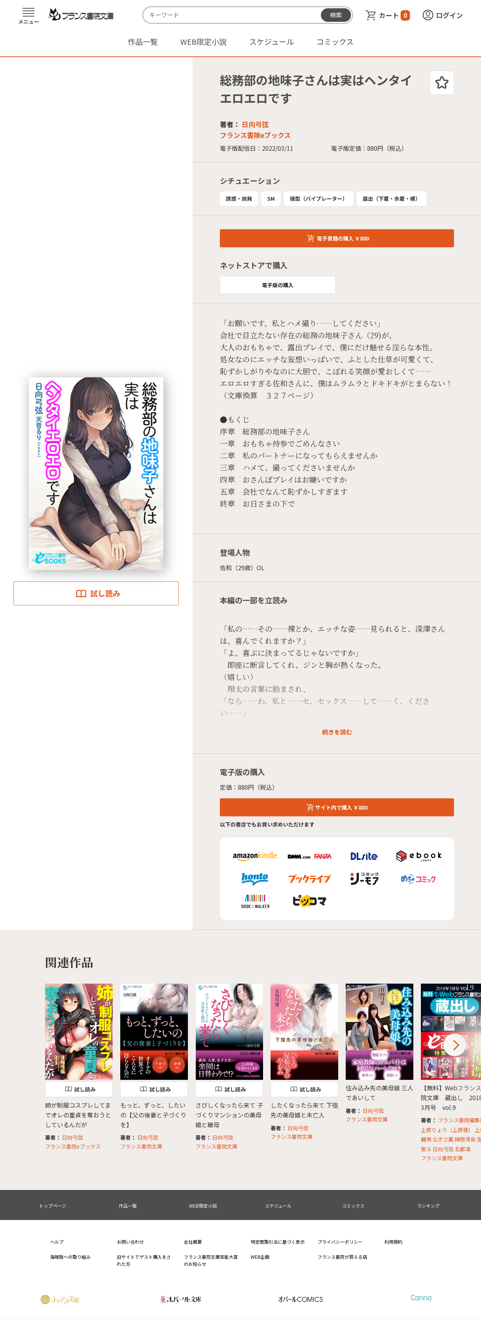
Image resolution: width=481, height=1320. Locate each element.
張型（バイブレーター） (319, 198)
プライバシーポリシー (340, 1241)
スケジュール (271, 41)
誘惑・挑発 (239, 198)
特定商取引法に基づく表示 (278, 1241)
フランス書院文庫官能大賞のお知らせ (211, 1260)
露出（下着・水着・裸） (391, 198)
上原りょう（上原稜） (447, 1130)
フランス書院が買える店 (342, 1256)
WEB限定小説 (203, 41)
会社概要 (193, 1241)
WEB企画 (260, 1256)
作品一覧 (143, 41)
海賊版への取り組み (70, 1256)
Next (454, 1045)
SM (271, 198)
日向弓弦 (255, 124)
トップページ (52, 1205)
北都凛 (462, 1149)
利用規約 (393, 1241)
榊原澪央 (465, 1139)
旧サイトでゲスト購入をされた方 (144, 1260)
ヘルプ (57, 1241)
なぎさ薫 (443, 1139)
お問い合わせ (130, 1241)
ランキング (428, 1205)
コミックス (335, 41)
